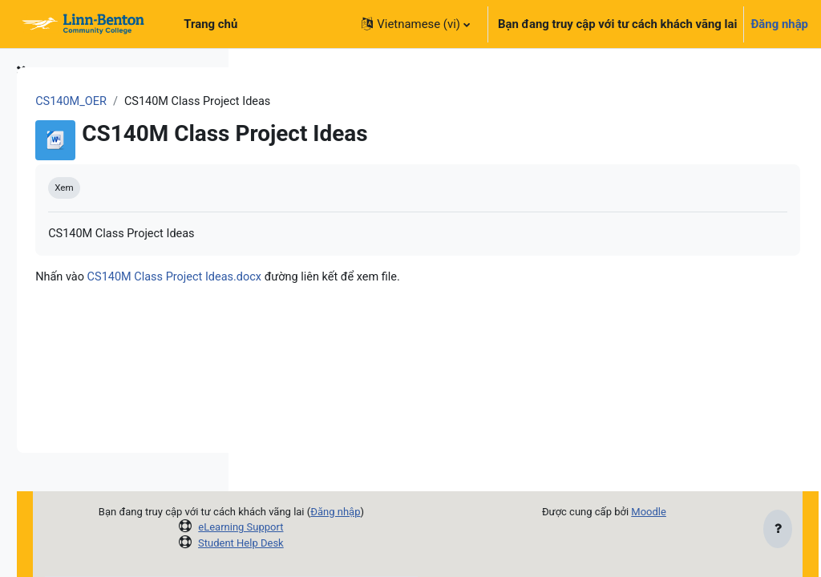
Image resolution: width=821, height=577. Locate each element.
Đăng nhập (779, 24)
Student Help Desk (392, 543)
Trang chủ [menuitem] (210, 24)
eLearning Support (392, 527)
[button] (415, 24)
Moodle (686, 496)
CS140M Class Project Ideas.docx (402, 279)
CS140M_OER (296, 102)
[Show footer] (777, 530)
